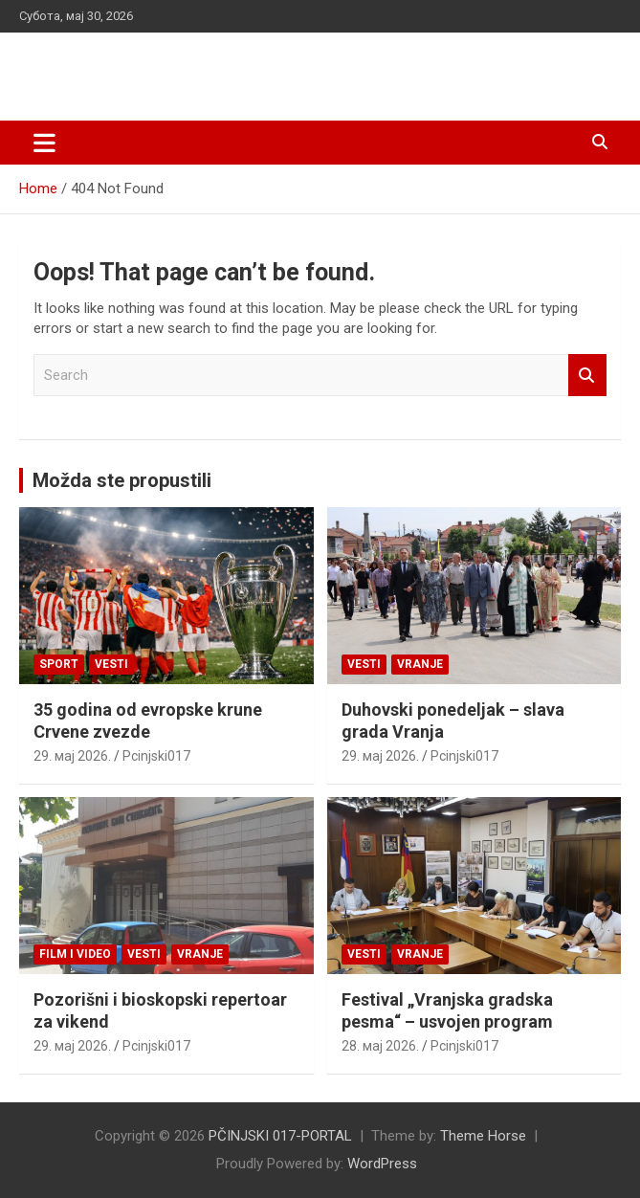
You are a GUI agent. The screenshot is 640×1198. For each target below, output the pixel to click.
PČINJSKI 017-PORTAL (167, 66)
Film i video (75, 954)
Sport (58, 664)
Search (587, 375)
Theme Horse (483, 1135)
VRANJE (420, 664)
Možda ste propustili (122, 480)
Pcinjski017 (156, 756)
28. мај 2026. (380, 1046)
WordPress (382, 1163)
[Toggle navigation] (44, 143)
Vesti (111, 664)
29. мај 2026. (72, 756)
